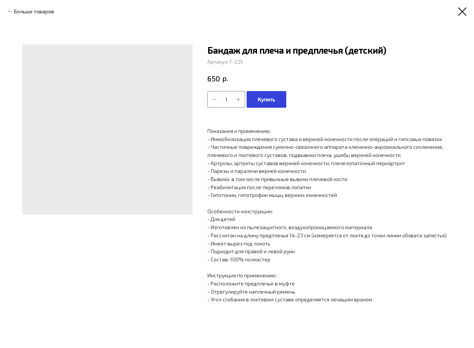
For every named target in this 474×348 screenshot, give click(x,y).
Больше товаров (34, 11)
